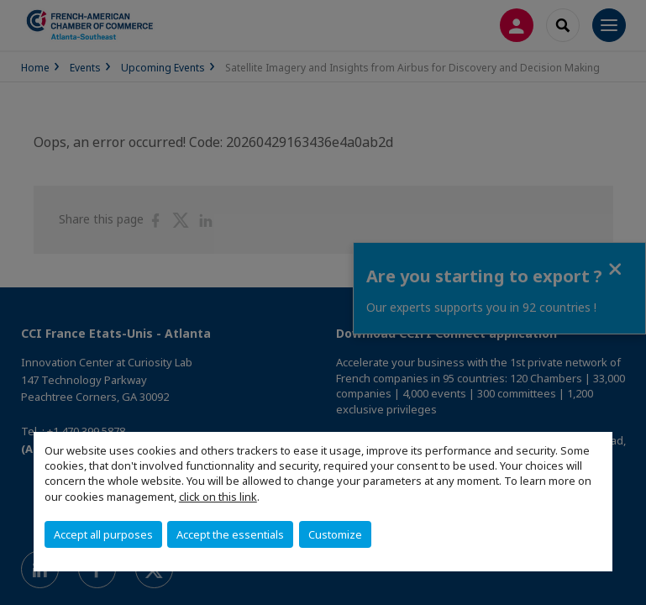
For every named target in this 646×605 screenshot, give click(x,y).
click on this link (218, 496)
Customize (335, 534)
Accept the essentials (230, 534)
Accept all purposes (103, 534)
